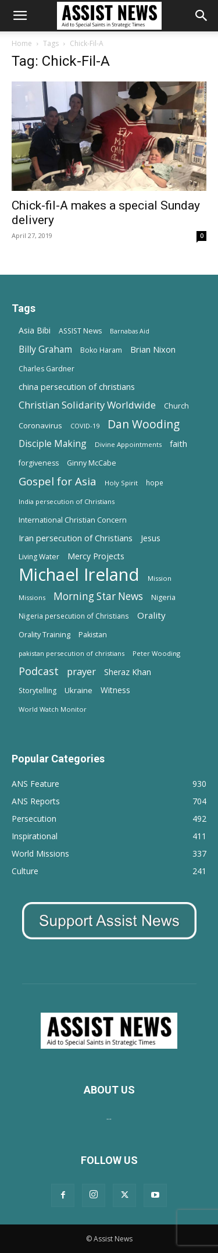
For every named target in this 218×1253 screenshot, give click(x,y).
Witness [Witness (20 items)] (115, 689)
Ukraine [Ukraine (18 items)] (78, 690)
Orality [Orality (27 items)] (151, 615)
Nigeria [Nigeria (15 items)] (163, 597)
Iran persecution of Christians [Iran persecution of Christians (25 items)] (76, 538)
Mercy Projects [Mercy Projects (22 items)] (95, 556)
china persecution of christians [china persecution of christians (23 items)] (77, 386)
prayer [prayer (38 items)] (81, 671)
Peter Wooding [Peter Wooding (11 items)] (156, 653)
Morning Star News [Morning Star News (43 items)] (98, 596)
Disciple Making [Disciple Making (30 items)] (53, 444)
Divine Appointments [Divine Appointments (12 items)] (128, 444)
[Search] (201, 15)
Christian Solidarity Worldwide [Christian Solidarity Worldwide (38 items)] (87, 405)
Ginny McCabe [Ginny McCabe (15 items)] (91, 463)
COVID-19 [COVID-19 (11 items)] (84, 425)
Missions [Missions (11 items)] (32, 597)
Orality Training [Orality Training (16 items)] (44, 634)
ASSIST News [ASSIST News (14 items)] (80, 331)
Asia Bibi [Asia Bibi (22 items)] (35, 330)
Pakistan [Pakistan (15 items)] (92, 635)
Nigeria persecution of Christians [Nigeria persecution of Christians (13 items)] (74, 615)
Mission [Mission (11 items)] (159, 578)
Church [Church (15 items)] (176, 406)
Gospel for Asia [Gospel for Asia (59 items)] (58, 481)
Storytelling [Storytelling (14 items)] (37, 690)
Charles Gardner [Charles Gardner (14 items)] (46, 369)
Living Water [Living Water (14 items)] (39, 557)
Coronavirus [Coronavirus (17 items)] (40, 425)
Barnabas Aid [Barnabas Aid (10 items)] (129, 331)
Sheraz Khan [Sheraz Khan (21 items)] (127, 671)
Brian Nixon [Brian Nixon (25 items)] (153, 349)
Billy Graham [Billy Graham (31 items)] (45, 349)
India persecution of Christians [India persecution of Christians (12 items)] (67, 501)
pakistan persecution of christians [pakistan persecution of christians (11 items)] (71, 653)
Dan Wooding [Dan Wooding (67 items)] (144, 424)
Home (22, 43)
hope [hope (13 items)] (154, 482)
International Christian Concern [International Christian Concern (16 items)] (73, 519)
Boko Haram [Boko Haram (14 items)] (101, 350)
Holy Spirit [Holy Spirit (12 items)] (121, 482)
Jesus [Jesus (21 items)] (150, 538)
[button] (19, 15)
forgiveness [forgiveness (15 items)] (39, 463)
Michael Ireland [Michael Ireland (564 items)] (79, 575)
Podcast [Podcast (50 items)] (39, 671)
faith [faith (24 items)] (178, 443)
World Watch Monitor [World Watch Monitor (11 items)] (53, 709)
